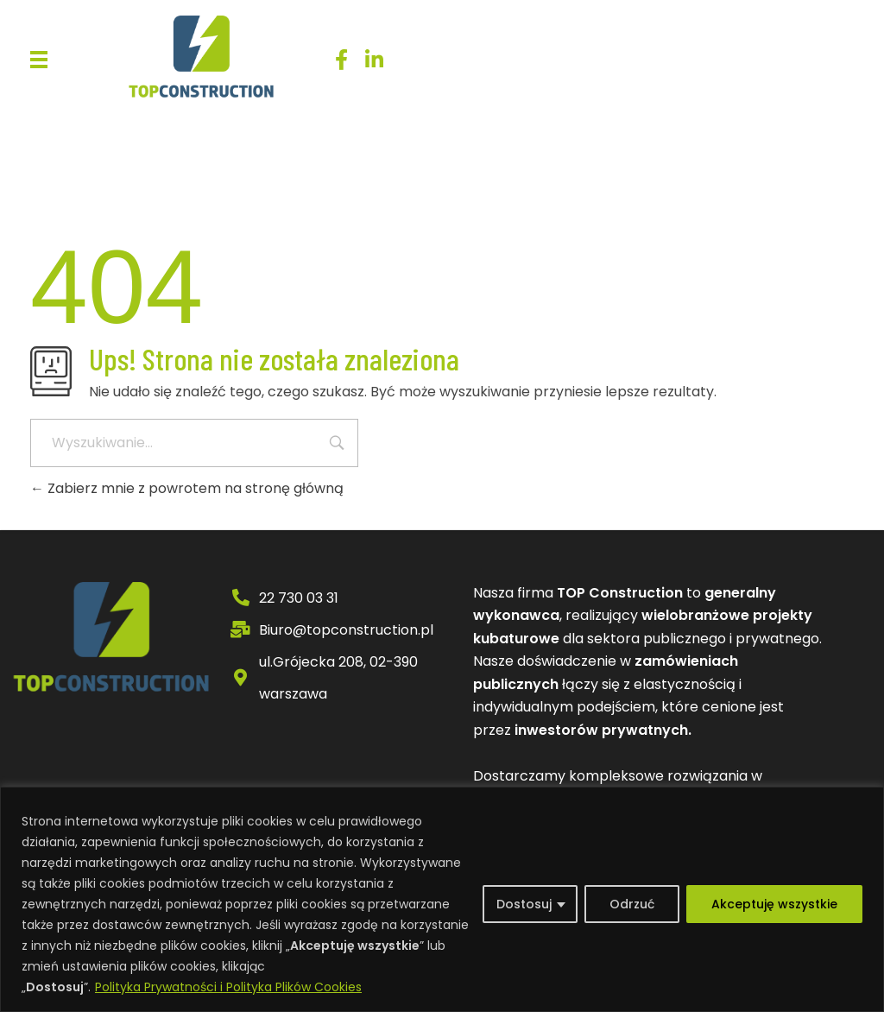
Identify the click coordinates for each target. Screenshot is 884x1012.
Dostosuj (524, 904)
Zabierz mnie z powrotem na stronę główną (187, 488)
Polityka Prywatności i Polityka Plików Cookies (228, 987)
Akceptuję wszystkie (774, 904)
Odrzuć (631, 904)
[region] (442, 899)
